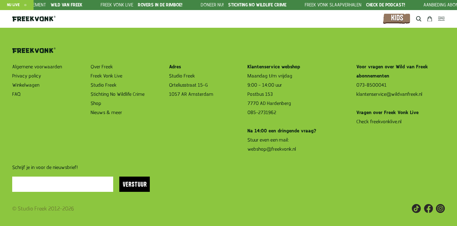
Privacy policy (26, 76)
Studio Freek (104, 85)
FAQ (16, 94)
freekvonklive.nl (386, 121)
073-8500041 (371, 85)
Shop (96, 103)
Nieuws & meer (106, 112)
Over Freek (102, 66)
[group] (152, 5)
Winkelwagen (25, 85)
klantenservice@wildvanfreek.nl (389, 94)
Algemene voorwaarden (37, 66)
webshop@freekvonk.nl (271, 149)
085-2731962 (261, 112)
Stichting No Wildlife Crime (118, 94)
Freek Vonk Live (106, 76)
